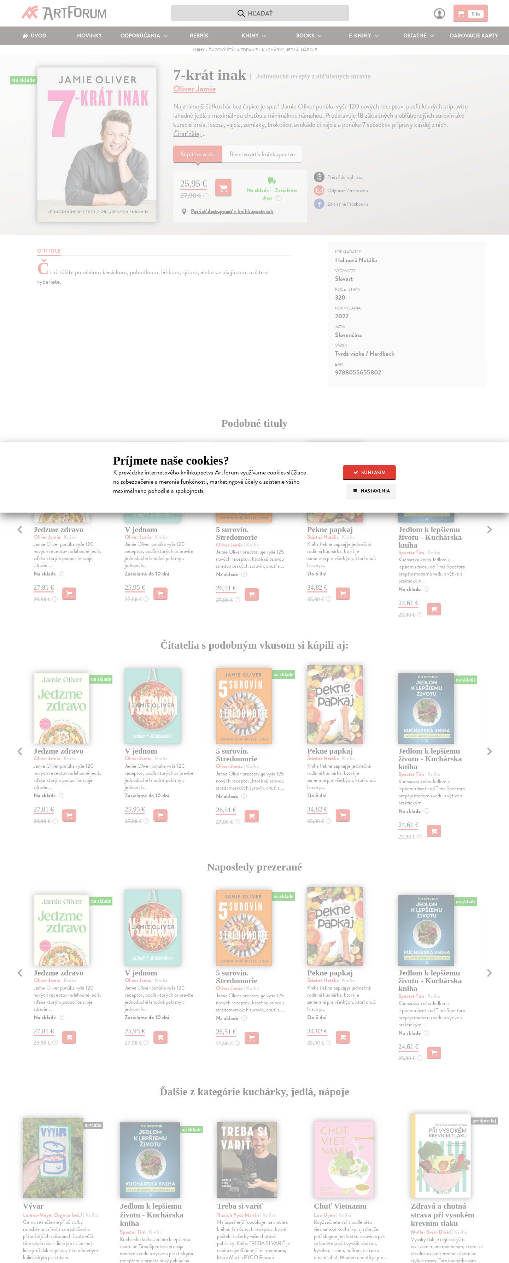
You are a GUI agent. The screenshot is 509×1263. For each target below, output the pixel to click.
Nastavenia (371, 491)
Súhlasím (369, 472)
